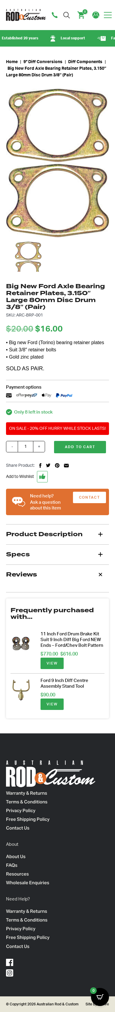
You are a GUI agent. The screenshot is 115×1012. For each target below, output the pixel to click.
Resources (17, 874)
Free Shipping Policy (28, 819)
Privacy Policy (20, 810)
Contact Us (17, 828)
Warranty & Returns (26, 793)
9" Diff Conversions (42, 62)
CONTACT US (89, 499)
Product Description (44, 534)
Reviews (21, 574)
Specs (18, 554)
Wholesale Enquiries (27, 882)
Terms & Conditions (26, 802)
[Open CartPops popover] (100, 997)
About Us (16, 856)
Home (12, 62)
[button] (57, 476)
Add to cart (80, 447)
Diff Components (85, 62)
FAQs (11, 865)
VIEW (52, 663)
